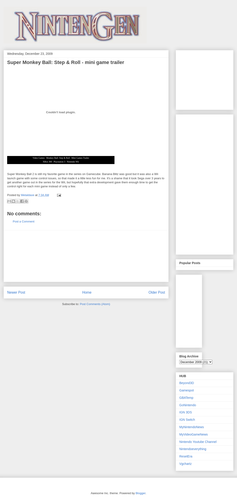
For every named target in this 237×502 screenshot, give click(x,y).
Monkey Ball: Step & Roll (58, 158)
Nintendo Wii (73, 161)
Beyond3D (186, 383)
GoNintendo (187, 405)
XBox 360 (47, 161)
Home (87, 292)
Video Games (39, 158)
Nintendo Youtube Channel (198, 442)
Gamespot (186, 390)
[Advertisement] (86, 256)
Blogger (140, 493)
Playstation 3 (59, 161)
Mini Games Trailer (80, 158)
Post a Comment (23, 221)
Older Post (156, 292)
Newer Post (16, 292)
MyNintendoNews (191, 427)
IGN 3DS (185, 412)
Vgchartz (185, 464)
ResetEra (185, 456)
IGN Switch (187, 419)
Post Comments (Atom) (95, 304)
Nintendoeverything (192, 449)
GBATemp (186, 397)
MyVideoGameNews (193, 434)
